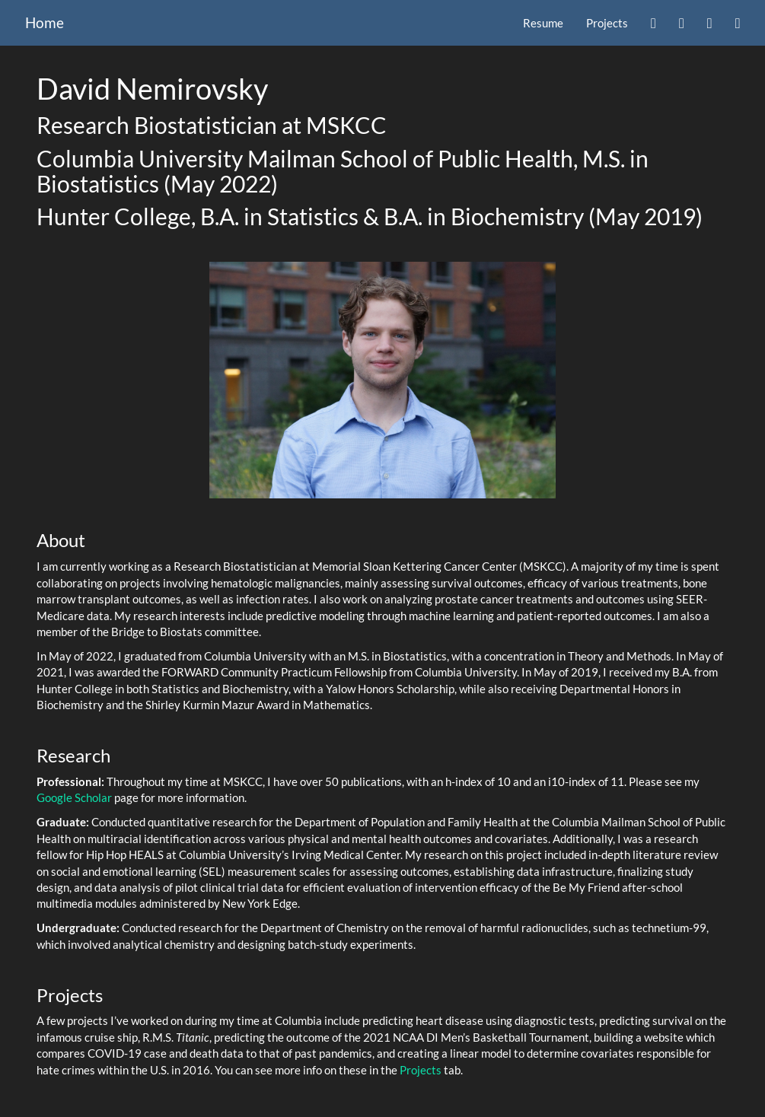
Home (44, 22)
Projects (607, 23)
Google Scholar (74, 797)
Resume (543, 23)
